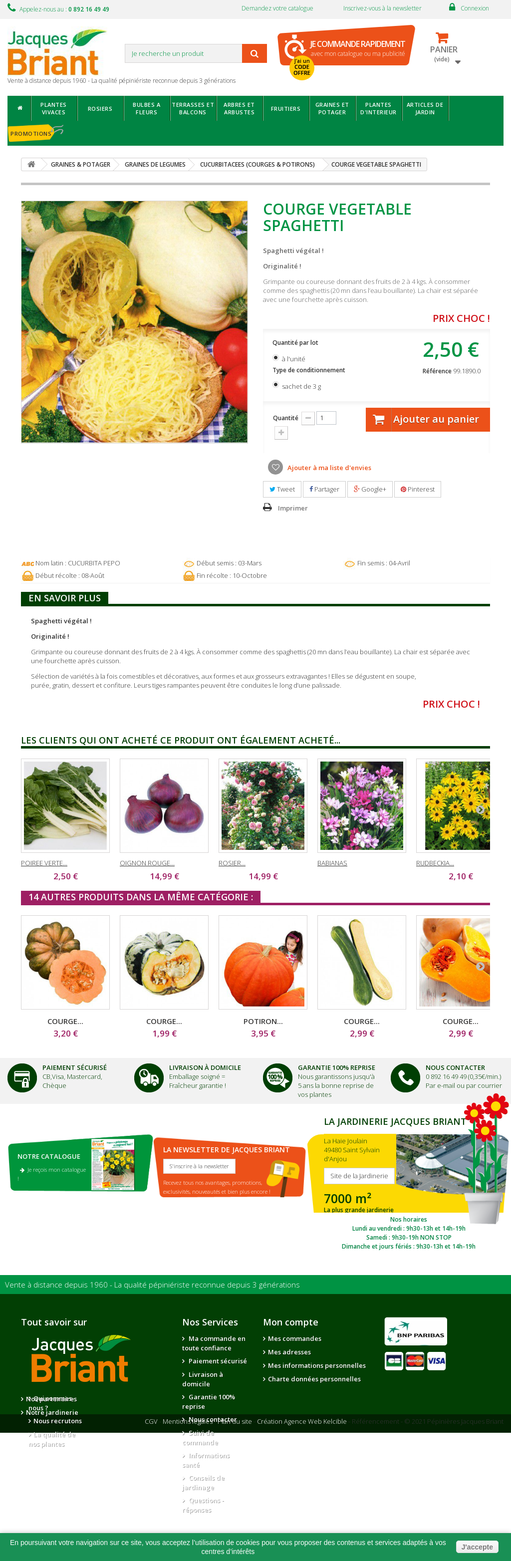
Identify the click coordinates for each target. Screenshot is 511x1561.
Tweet (282, 489)
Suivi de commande (200, 1437)
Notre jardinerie (125, 1412)
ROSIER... (232, 862)
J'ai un (301, 66)
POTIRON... (263, 1021)
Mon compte (290, 1322)
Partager (324, 489)
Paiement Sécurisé (74, 1067)
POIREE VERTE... (44, 862)
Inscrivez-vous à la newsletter (382, 8)
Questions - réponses (203, 1505)
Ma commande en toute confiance (214, 1343)
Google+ (370, 489)
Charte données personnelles (314, 1378)
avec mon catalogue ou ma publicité (357, 48)
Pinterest (418, 489)
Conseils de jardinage (203, 1482)
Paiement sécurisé (217, 1360)
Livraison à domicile (205, 1067)
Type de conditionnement (309, 370)
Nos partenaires (124, 1398)
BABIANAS (332, 862)
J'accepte (477, 1547)
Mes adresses (289, 1351)
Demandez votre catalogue (277, 8)
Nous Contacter (455, 1067)
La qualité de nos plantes (51, 1439)
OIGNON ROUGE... (147, 862)
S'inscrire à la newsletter (199, 1166)
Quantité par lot (296, 342)
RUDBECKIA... (435, 862)
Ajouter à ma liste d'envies (328, 467)
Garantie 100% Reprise (336, 1067)
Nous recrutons (57, 1420)
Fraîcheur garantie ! (197, 1085)
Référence (437, 371)
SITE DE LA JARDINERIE (408, 1182)
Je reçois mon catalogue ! (51, 1174)
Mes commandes (294, 1338)
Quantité (285, 418)
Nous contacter (212, 1419)
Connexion (475, 8)
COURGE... (65, 1021)
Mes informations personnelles (317, 1365)
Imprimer (293, 508)
